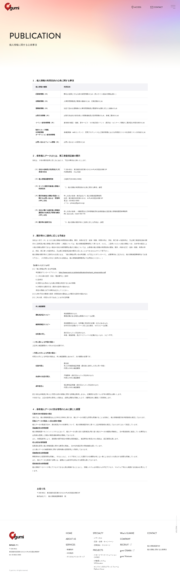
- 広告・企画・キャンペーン (103, 541)
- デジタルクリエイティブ (75, 557)
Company (125, 538)
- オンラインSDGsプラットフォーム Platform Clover (105, 568)
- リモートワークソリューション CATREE (105, 556)
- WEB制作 (69, 553)
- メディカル (97, 538)
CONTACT (156, 7)
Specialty (98, 533)
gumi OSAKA (127, 550)
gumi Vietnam (126, 556)
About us (71, 538)
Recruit (126, 544)
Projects (98, 550)
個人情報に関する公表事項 (157, 549)
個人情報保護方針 (153, 546)
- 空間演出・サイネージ (101, 545)
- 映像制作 (69, 549)
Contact (152, 533)
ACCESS (136, 7)
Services (70, 544)
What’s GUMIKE (127, 533)
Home (69, 533)
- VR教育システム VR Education (99, 562)
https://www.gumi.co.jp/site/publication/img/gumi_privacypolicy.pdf (82, 272)
